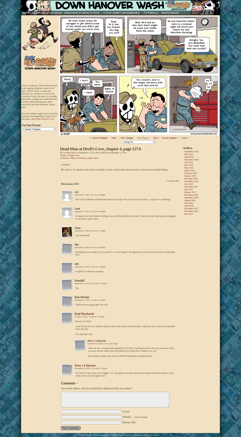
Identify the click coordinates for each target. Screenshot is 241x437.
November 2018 (191, 181)
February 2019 (190, 173)
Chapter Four (73, 155)
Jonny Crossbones (120, 5)
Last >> (185, 138)
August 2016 (189, 200)
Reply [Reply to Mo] (103, 247)
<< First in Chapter (99, 138)
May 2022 (188, 154)
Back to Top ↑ (154, 435)
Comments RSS (173, 181)
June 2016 (188, 203)
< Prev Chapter (126, 138)
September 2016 (191, 197)
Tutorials (151, 13)
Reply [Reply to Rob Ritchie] (103, 300)
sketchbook (170, 12)
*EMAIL (135, 417)
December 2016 (191, 195)
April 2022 (189, 157)
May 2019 (188, 168)
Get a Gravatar (141, 417)
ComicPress (129, 435)
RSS (145, 435)
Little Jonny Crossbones (122, 13)
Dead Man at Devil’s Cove (82, 13)
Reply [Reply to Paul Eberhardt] (102, 317)
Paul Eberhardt (84, 313)
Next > (156, 138)
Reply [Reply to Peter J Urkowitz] (115, 343)
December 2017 (191, 187)
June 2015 (188, 214)
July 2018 (188, 184)
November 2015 (191, 211)
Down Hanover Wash (47, 12)
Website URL (129, 422)
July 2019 (188, 162)
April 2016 (189, 205)
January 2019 (190, 176)
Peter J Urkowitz (97, 341)
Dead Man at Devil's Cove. (43, 119)
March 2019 (189, 170)
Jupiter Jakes (92, 158)
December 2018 (191, 178)
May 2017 (188, 189)
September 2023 (191, 151)
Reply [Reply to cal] (103, 195)
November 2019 (191, 159)
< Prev (113, 138)
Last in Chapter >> (171, 138)
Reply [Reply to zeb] (103, 267)
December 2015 (191, 208)
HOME (26, 12)
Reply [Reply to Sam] (103, 211)
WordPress (115, 435)
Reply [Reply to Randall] (104, 283)
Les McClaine (69, 152)
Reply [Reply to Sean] (103, 231)
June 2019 (188, 165)
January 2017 (190, 192)
